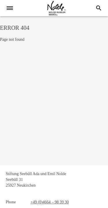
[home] (56, 8)
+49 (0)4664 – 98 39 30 (50, 202)
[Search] (98, 8)
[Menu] (11, 8)
